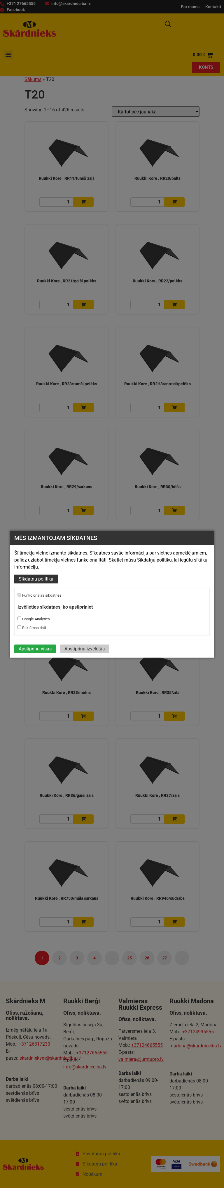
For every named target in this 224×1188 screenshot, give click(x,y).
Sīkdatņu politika (36, 579)
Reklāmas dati (32, 627)
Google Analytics (34, 618)
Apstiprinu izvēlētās (84, 648)
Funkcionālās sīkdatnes (40, 595)
